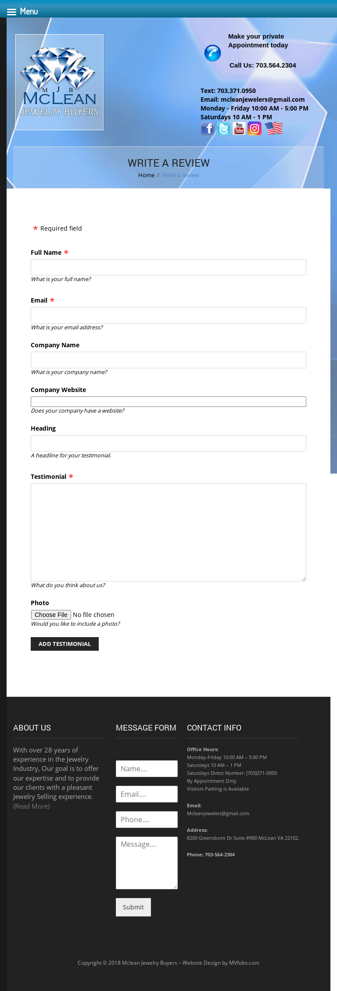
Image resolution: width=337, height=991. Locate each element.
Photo (40, 603)
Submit (133, 907)
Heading (43, 428)
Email (39, 300)
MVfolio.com (244, 962)
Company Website (58, 389)
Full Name (46, 252)
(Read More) (31, 806)
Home (146, 175)
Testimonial (48, 476)
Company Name (55, 345)
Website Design (202, 962)
